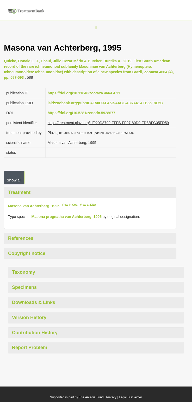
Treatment (19, 192)
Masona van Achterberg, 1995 (33, 206)
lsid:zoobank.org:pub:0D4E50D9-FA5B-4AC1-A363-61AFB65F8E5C (105, 103)
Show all (14, 180)
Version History (29, 317)
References (20, 238)
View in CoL (69, 204)
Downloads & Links (33, 302)
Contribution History (35, 332)
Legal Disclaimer (130, 397)
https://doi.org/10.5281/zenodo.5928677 (81, 113)
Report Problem (29, 347)
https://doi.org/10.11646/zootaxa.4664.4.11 (84, 93)
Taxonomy (23, 272)
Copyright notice (26, 253)
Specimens (24, 287)
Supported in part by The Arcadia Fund (77, 397)
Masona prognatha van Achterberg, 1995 (67, 217)
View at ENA (88, 204)
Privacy (111, 397)
